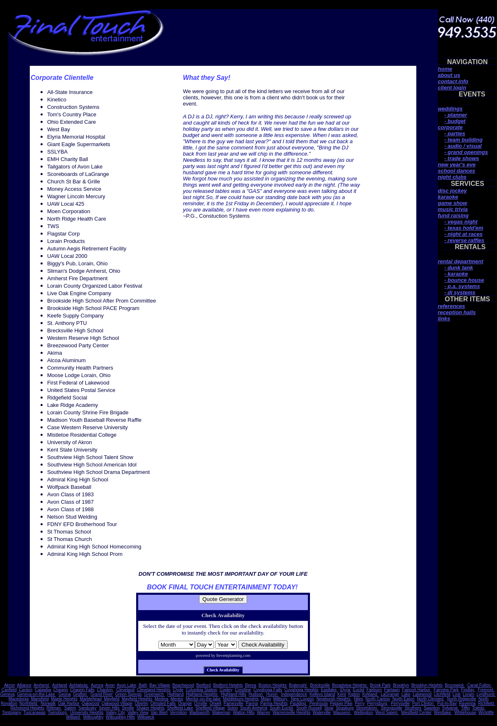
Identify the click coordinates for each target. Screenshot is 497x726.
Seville (128, 708)
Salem (70, 708)
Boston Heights (273, 685)
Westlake (443, 712)
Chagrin (60, 690)
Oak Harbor (68, 703)
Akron (9, 685)
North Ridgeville (461, 699)
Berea (250, 685)
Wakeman (221, 712)
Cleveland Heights (153, 690)
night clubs (452, 177)
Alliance (24, 685)
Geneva (7, 694)
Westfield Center (416, 712)
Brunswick (455, 685)
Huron (272, 694)
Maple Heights (64, 699)
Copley (225, 690)
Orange (185, 703)
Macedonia (18, 699)
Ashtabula (79, 685)
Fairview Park (446, 690)
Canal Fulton (479, 685)
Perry (360, 703)
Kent (341, 694)
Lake (406, 694)
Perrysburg (378, 703)
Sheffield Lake (180, 708)
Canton (25, 690)
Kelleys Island (322, 694)
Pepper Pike (341, 703)
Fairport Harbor (417, 690)
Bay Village (159, 685)
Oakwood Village (116, 703)
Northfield (28, 703)
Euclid (358, 690)
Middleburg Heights (241, 699)
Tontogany (11, 712)
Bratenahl (298, 685)
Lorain (468, 694)
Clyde (178, 690)
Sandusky (87, 708)
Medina (161, 699)
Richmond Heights (27, 708)
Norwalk (48, 703)
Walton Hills (244, 712)
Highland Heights (202, 694)
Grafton (80, 694)
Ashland (59, 685)
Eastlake (329, 690)
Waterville (322, 712)
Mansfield (40, 699)
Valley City (115, 712)
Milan (266, 699)
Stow (328, 708)
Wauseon (342, 712)
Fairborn (374, 690)
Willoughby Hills (120, 717)
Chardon (105, 690)
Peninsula (319, 703)
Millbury (280, 699)
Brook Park (380, 685)
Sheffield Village (210, 708)
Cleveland (125, 690)
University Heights (86, 712)
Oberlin (141, 703)
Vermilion (178, 712)
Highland (175, 694)
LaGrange (390, 694)
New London (302, 699)
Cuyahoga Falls (267, 690)
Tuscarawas (34, 712)
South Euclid (282, 708)
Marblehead (91, 699)
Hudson (256, 694)
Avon (110, 685)
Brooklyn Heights (427, 685)
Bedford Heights (228, 685)
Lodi (457, 694)
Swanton (432, 708)
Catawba (43, 690)
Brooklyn (401, 685)
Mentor (176, 699)
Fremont (486, 690)
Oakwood (90, 703)
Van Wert (159, 712)
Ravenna (467, 703)
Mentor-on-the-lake (203, 699)
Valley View (138, 712)
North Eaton (403, 699)
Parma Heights (274, 703)
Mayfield (111, 699)
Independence (294, 694)
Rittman (54, 708)
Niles (358, 699)
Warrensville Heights (291, 712)
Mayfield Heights (137, 699)
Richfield (486, 703)
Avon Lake (126, 685)
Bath (143, 685)
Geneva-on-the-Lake (36, 694)
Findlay (468, 690)
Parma (252, 703)
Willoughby (93, 717)
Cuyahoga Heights (301, 690)
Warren (263, 712)
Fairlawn (392, 690)
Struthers (413, 708)
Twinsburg (57, 712)
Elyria (345, 690)
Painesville (233, 703)
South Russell (309, 708)
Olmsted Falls (162, 703)
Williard (73, 717)
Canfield (9, 690)
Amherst (42, 685)
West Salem (387, 712)
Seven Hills (109, 708)
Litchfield (442, 694)
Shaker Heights (150, 708)
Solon (232, 708)
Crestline (243, 690)
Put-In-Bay (447, 703)
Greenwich (154, 694)
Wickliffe (486, 712)
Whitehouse (465, 712)
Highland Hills (233, 694)
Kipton (354, 694)
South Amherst (253, 708)
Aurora (97, 685)
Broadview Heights (350, 685)
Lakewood (422, 694)
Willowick (145, 717)
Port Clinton (423, 703)
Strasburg (344, 708)
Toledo (478, 708)
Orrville (200, 703)
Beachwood (183, 685)
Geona (64, 694)
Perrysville (400, 703)
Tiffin (465, 708)
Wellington (363, 712)
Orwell (215, 703)
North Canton (377, 699)
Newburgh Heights (334, 699)
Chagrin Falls (82, 690)
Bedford (203, 685)
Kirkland (370, 694)
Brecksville (320, 685)
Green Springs (128, 694)
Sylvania (450, 708)
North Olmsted (430, 699)
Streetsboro (367, 708)
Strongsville (391, 708)
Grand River (101, 694)
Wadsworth (199, 712)
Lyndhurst (485, 694)
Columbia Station (201, 690)
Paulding (298, 703)
